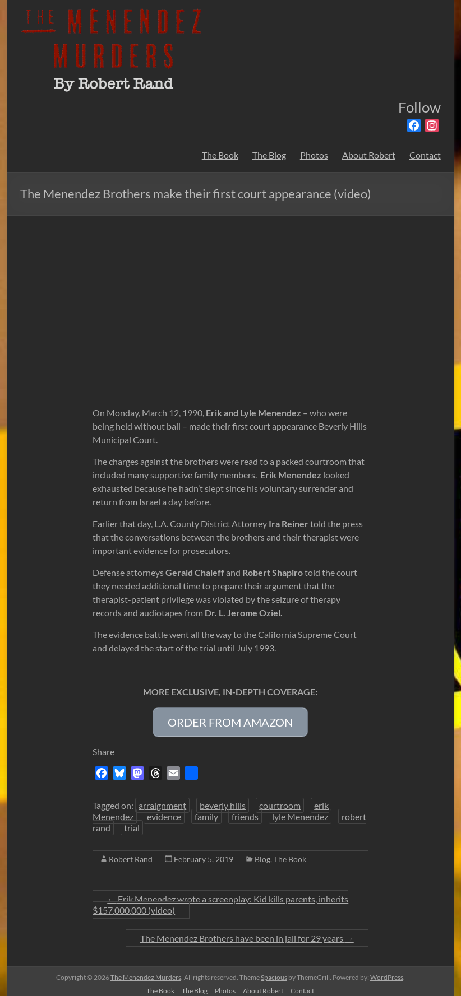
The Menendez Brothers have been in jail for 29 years (247, 932)
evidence (164, 811)
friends (245, 811)
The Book (220, 155)
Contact (425, 155)
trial (132, 822)
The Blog (269, 155)
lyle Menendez (300, 811)
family (206, 811)
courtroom (280, 799)
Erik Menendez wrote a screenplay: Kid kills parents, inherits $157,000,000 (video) (220, 899)
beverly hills (223, 799)
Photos (314, 155)
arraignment (162, 799)
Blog (262, 853)
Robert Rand (131, 853)
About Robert (368, 155)
